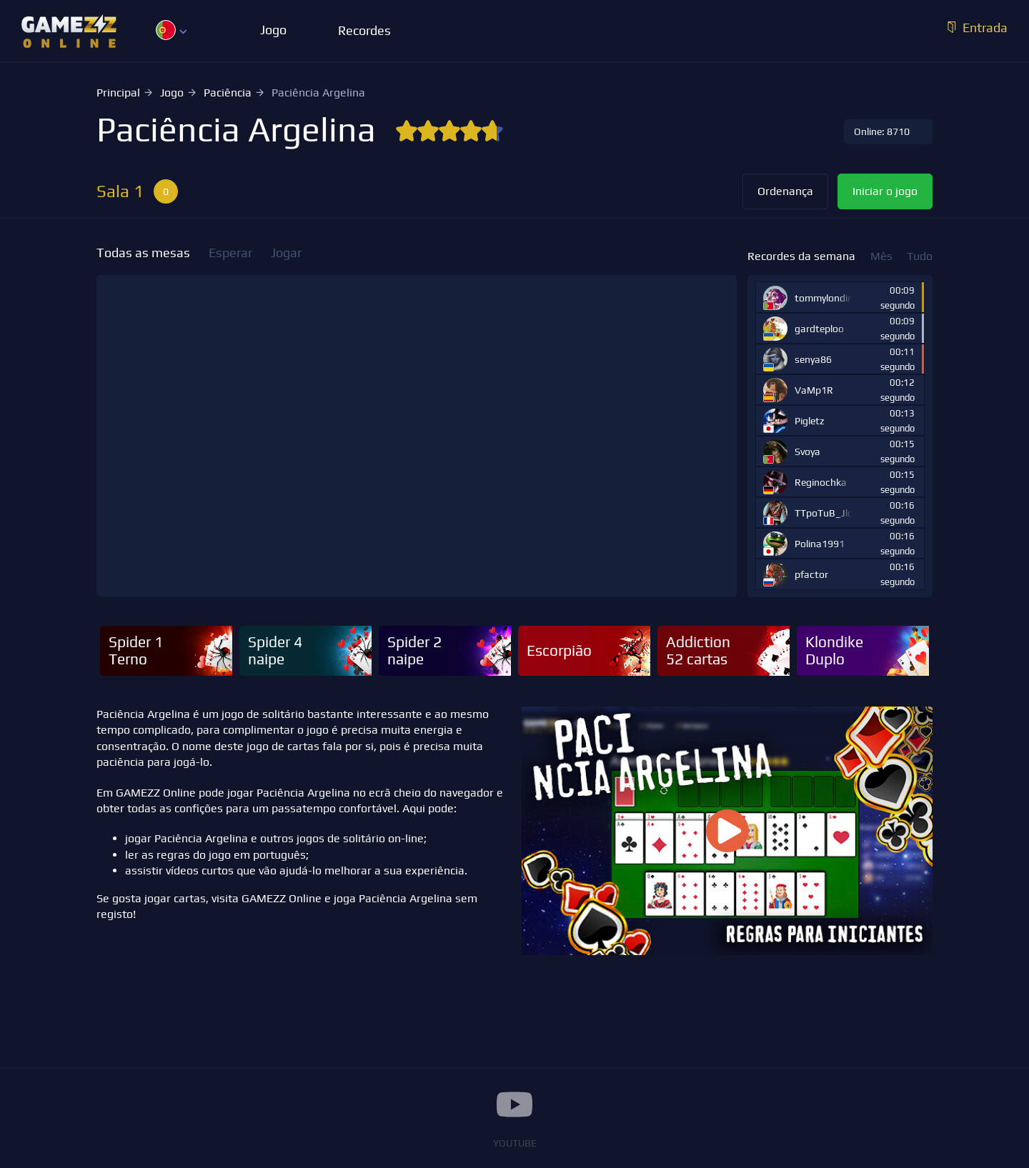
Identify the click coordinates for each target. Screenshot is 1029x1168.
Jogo (172, 92)
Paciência (228, 92)
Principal (118, 92)
